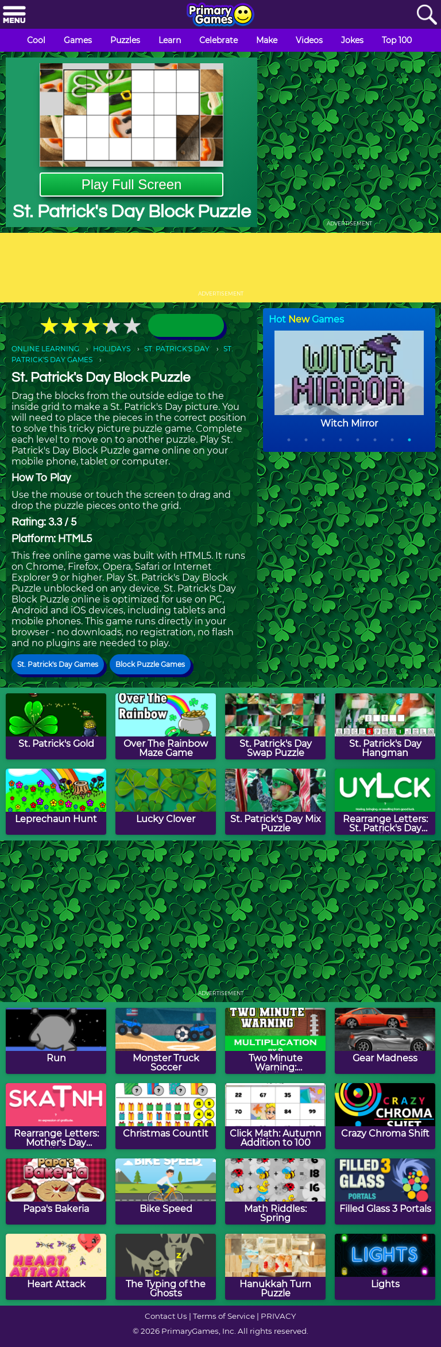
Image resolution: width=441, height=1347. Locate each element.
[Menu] (14, 15)
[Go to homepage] (220, 15)
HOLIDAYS (111, 348)
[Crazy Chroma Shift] (385, 1116)
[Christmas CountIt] (165, 1116)
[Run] (56, 1041)
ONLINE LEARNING (45, 348)
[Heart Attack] (56, 1267)
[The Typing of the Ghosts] (165, 1267)
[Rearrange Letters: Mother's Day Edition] (56, 1116)
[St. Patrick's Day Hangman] (385, 726)
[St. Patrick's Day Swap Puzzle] (275, 726)
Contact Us (166, 1316)
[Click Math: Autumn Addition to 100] (275, 1116)
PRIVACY (278, 1316)
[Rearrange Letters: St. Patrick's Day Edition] (385, 802)
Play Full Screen (132, 184)
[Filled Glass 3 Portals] (385, 1191)
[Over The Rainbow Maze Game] (165, 726)
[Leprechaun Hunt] (56, 802)
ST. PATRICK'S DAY (177, 348)
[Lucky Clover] (165, 802)
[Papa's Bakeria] (56, 1191)
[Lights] (385, 1267)
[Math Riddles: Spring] (275, 1191)
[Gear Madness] (385, 1041)
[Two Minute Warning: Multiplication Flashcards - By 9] (275, 1041)
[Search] (427, 15)
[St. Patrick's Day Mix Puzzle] (275, 802)
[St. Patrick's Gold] (56, 726)
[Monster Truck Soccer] (165, 1041)
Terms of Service (224, 1316)
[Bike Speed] (165, 1191)
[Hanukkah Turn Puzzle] (275, 1267)
